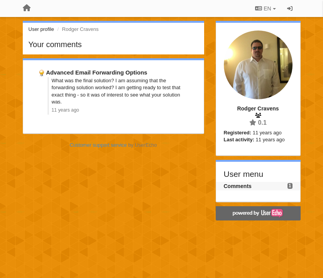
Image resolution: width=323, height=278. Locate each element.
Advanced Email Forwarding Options (96, 72)
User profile (41, 29)
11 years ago (65, 110)
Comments (238, 186)
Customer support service (98, 145)
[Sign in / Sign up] (290, 8)
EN (265, 8)
